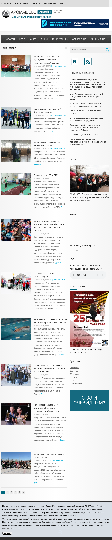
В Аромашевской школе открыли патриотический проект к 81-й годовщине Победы (85, 127)
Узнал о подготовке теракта (82, 245)
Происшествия (76, 384)
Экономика (74, 368)
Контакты (35, 3)
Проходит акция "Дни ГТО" (46, 175)
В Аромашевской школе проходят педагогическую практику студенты (86, 104)
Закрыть (7, 533)
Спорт (72, 381)
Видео (32, 39)
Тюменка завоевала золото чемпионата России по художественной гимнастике (47, 408)
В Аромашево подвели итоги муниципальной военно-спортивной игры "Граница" (47, 59)
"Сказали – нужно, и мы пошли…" (85, 134)
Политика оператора (10, 529)
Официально (97, 39)
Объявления (79, 39)
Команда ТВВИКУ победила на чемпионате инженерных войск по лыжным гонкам (50, 368)
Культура (73, 377)
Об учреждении (21, 3)
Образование (75, 374)
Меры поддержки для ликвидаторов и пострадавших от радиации (87, 119)
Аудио (44, 39)
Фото (22, 39)
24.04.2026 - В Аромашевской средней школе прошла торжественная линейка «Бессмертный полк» (89, 197)
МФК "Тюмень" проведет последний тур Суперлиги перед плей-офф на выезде (86, 96)
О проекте (6, 3)
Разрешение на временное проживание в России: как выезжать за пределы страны (88, 142)
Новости (10, 39)
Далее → (58, 98)
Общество (74, 371)
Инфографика (60, 39)
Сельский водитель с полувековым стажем (86, 112)
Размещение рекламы (53, 3)
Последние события (82, 72)
